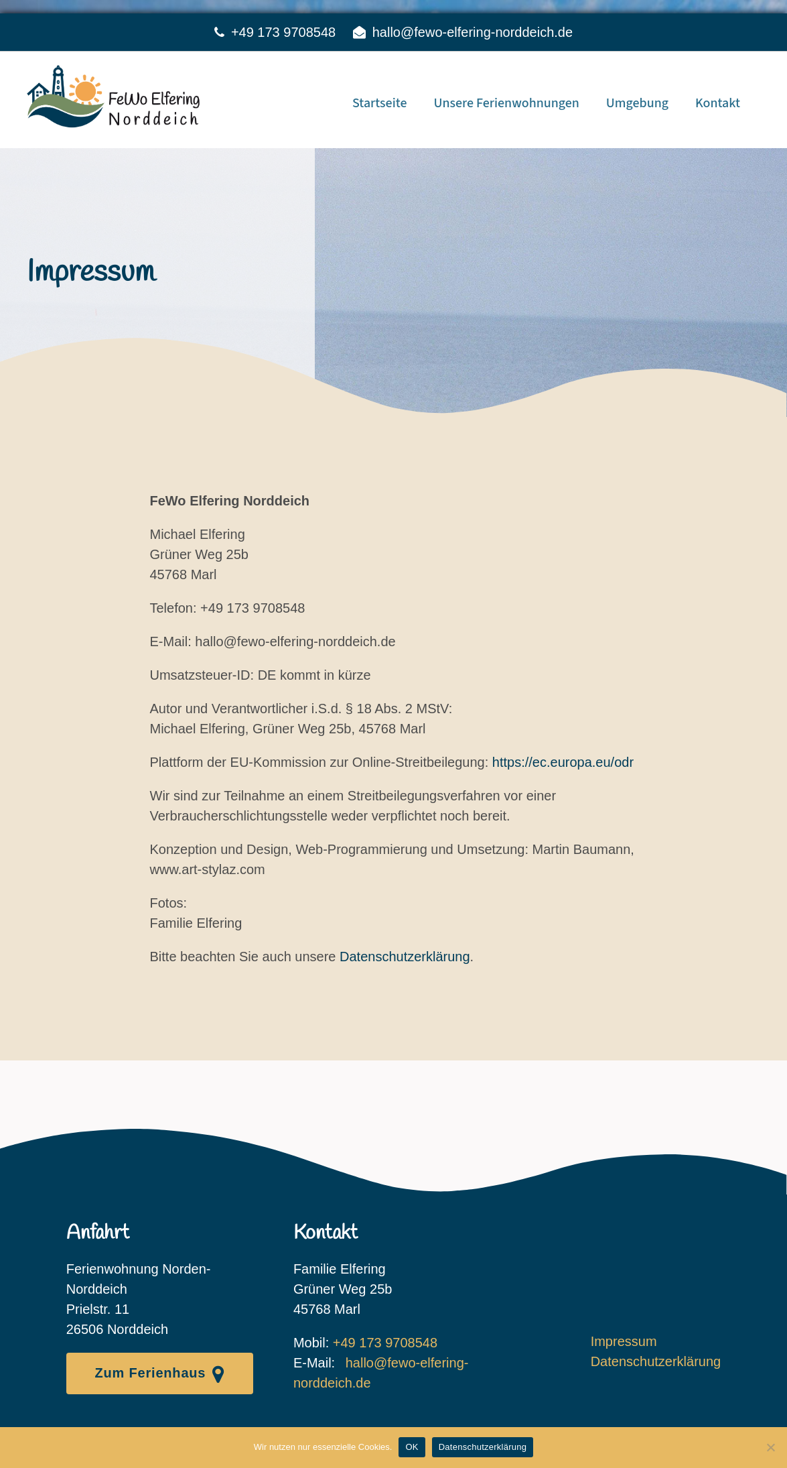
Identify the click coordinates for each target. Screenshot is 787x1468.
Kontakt (717, 103)
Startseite (379, 103)
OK (411, 1447)
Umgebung (637, 103)
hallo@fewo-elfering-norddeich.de (472, 32)
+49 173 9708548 (283, 32)
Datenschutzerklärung (405, 956)
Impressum (624, 1341)
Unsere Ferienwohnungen (506, 103)
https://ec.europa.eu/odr (563, 762)
